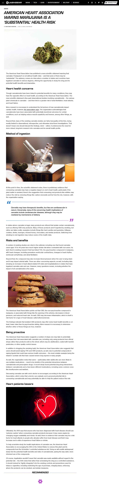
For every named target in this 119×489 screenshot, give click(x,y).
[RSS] (102, 2)
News (28, 2)
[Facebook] (88, 2)
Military (66, 2)
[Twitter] (95, 2)
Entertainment (54, 2)
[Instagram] (92, 2)
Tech (35, 2)
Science (76, 2)
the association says (31, 110)
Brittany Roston (11, 26)
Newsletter (111, 3)
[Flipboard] (99, 2)
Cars (42, 2)
